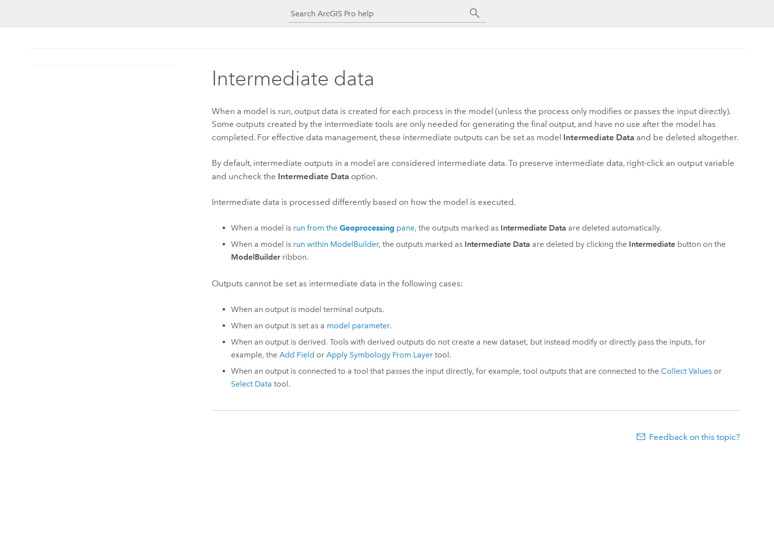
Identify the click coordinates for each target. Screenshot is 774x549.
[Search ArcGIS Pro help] (377, 13)
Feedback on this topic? (694, 437)
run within (336, 244)
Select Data (251, 384)
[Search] (475, 13)
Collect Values (686, 371)
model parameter (358, 325)
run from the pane (354, 228)
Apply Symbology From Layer (379, 354)
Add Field (296, 354)
